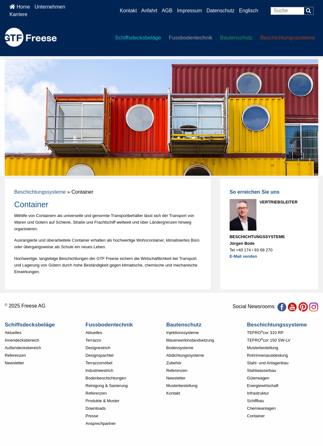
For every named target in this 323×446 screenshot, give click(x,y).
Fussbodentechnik (190, 38)
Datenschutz (221, 10)
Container (256, 416)
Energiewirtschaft (263, 385)
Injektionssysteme (182, 332)
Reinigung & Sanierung (106, 385)
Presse (91, 416)
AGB (167, 10)
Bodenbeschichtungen (105, 378)
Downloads (95, 408)
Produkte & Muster (102, 400)
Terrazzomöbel (98, 363)
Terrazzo (93, 340)
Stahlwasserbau (261, 370)
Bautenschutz (236, 38)
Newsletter (14, 363)
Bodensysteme (179, 347)
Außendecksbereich (23, 347)
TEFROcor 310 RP (265, 332)
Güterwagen (258, 378)
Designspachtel (99, 355)
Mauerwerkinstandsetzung (190, 340)
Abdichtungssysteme (185, 355)
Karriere (18, 14)
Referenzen (15, 355)
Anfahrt (149, 10)
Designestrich (97, 347)
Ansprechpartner (100, 423)
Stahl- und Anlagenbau (268, 363)
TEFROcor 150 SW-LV (269, 340)
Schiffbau (255, 400)
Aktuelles (13, 332)
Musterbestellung (181, 385)
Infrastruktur (258, 393)
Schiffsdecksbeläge (138, 38)
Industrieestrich (99, 370)
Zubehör (173, 363)
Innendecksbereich (22, 340)
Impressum (189, 10)
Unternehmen (50, 6)
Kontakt (128, 10)
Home (19, 6)
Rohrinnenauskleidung (267, 355)
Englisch (248, 10)
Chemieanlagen (261, 408)
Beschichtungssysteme (287, 38)
